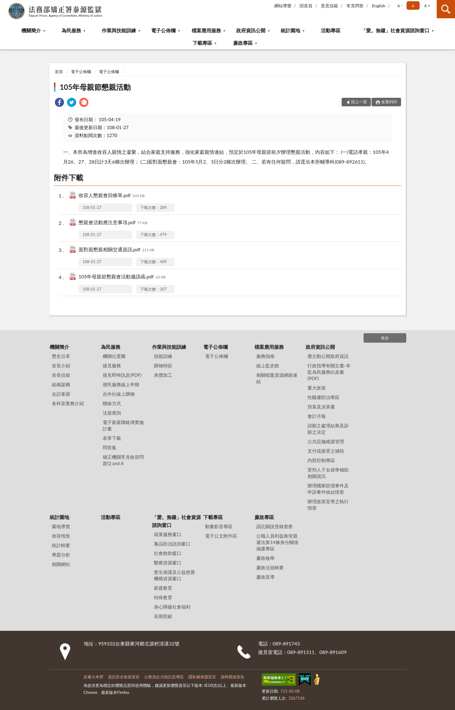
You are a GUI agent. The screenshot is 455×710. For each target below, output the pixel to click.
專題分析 (61, 554)
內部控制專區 (321, 460)
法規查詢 (112, 412)
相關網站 (61, 564)
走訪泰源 (61, 394)
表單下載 (112, 438)
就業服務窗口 (167, 534)
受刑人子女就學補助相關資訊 (328, 473)
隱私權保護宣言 (202, 676)
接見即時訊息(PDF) (122, 375)
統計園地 (290, 30)
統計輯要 (61, 545)
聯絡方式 (112, 403)
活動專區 (330, 30)
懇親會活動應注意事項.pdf (113, 222)
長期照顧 (163, 616)
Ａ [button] (413, 5)
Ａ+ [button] (426, 5)
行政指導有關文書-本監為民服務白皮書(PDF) (328, 372)
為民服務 (71, 30)
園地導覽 (61, 526)
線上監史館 (267, 365)
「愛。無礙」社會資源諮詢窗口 (395, 30)
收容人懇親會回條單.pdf (112, 195)
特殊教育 (163, 597)
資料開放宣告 (232, 676)
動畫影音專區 (219, 526)
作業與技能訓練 (119, 30)
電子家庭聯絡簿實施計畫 (123, 425)
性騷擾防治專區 (323, 397)
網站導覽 (282, 5)
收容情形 (61, 536)
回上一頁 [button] (359, 101)
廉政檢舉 (265, 558)
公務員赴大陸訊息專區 (164, 676)
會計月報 (316, 416)
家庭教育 (163, 588)
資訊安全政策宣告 (124, 676)
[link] (59, 103)
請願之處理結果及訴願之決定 (328, 429)
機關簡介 (31, 30)
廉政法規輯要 (270, 567)
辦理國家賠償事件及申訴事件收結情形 (328, 489)
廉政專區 (243, 43)
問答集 (109, 447)
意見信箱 (329, 5)
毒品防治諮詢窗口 (172, 543)
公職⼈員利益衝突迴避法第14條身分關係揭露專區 (277, 542)
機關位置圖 (114, 356)
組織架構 (61, 384)
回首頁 (306, 5)
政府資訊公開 (250, 30)
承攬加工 (163, 375)
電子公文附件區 (221, 536)
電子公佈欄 (163, 30)
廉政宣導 (265, 577)
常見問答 (355, 5)
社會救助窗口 (167, 553)
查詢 (446, 9)
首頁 (59, 71)
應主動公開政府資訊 (328, 356)
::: (4, 4)
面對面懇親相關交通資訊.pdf (117, 249)
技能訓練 (163, 356)
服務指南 (265, 356)
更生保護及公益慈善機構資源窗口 (174, 575)
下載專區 (202, 43)
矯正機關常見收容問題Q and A (123, 460)
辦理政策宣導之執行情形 (328, 504)
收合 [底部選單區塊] (385, 337)
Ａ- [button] (399, 5)
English (379, 5)
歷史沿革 (61, 356)
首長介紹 (61, 365)
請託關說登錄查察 (274, 526)
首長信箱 (61, 375)
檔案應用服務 (206, 30)
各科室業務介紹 (68, 403)
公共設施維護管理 (325, 441)
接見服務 (112, 365)
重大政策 (316, 387)
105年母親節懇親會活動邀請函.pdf (122, 277)
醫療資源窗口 (167, 562)
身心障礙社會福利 (172, 606)
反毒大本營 (93, 676)
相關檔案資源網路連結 (276, 378)
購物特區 (163, 365)
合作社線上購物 (119, 394)
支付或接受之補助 (325, 451)
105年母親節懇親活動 (95, 87)
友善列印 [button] (389, 101)
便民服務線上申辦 (121, 384)
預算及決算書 (321, 406)
